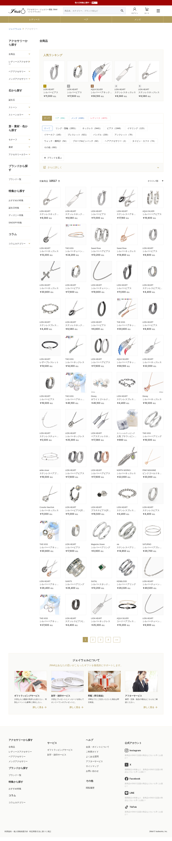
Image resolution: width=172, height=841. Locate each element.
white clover (44, 470)
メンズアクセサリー (18, 79)
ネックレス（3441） (92, 128)
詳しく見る (38, 711)
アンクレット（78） (124, 135)
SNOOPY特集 (15, 222)
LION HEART (48, 89)
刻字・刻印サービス (56, 758)
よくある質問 (92, 760)
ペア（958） (62, 118)
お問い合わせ (92, 775)
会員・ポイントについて (97, 750)
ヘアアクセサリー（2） (116, 141)
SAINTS (68, 581)
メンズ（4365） (80, 118)
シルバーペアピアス (152, 214)
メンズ (137, 19)
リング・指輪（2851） (66, 128)
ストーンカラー (16, 114)
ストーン (13, 107)
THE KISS (69, 248)
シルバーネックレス (49, 251)
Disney (94, 396)
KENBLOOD (122, 581)
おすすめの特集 (16, 200)
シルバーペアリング (152, 436)
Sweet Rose (96, 248)
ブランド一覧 (15, 179)
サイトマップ (92, 770)
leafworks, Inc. (161, 835)
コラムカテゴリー (17, 243)
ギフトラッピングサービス (60, 753)
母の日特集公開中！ (86, 3)
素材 (11, 147)
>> (117, 640)
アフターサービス (94, 765)
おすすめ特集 (15, 792)
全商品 (12, 54)
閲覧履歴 (90, 791)
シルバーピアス (50, 92)
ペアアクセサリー (17, 71)
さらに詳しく (52, 168)
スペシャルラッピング (126, 434)
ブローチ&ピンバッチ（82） (86, 141)
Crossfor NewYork (47, 507)
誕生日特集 (14, 208)
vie (118, 544)
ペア (86, 19)
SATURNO (147, 544)
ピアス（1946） (114, 128)
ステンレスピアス (151, 510)
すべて (47, 118)
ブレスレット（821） (78, 135)
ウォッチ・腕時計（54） (56, 141)
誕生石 (12, 100)
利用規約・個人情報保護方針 (16, 835)
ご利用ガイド (92, 755)
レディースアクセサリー (19, 62)
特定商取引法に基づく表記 (40, 835)
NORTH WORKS (123, 470)
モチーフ (13, 139)
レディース (34, 19)
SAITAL (94, 581)
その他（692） (51, 147)
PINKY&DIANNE (149, 471)
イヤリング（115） (136, 128)
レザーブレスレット (49, 362)
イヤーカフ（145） (53, 135)
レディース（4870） (103, 118)
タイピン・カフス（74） (144, 141)
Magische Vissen (98, 544)
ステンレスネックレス (125, 92)
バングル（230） (101, 135)
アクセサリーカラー (18, 154)
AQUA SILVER (97, 89)
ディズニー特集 (16, 215)
